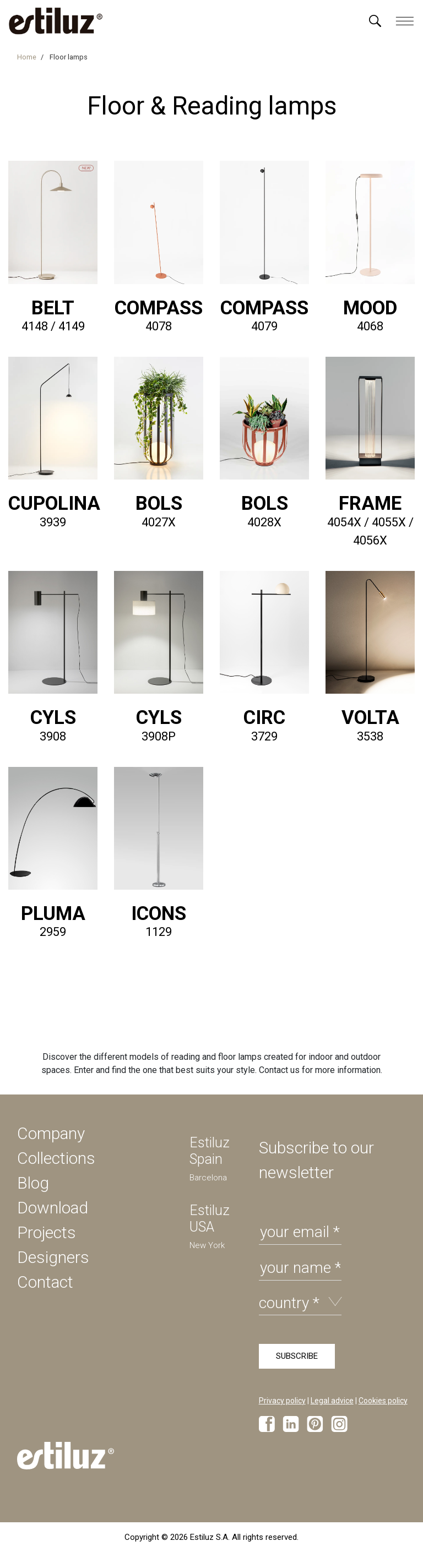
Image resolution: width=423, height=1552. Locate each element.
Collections (56, 1158)
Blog (33, 1182)
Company (51, 1133)
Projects (46, 1232)
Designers (53, 1257)
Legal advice (332, 1400)
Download (52, 1207)
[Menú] (375, 21)
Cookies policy (383, 1400)
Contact (45, 1282)
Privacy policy (282, 1400)
